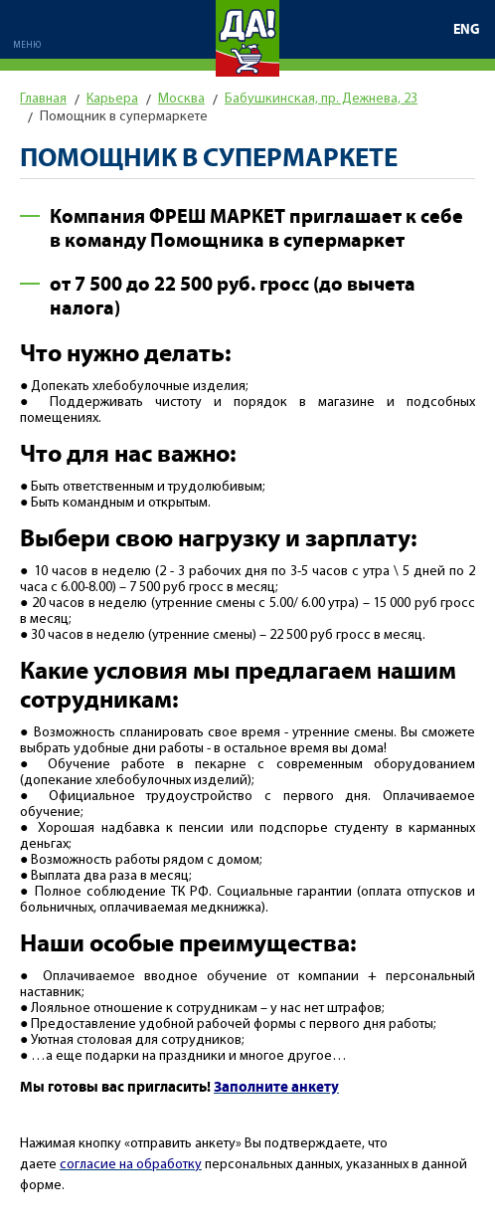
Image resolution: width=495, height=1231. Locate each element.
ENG (466, 30)
